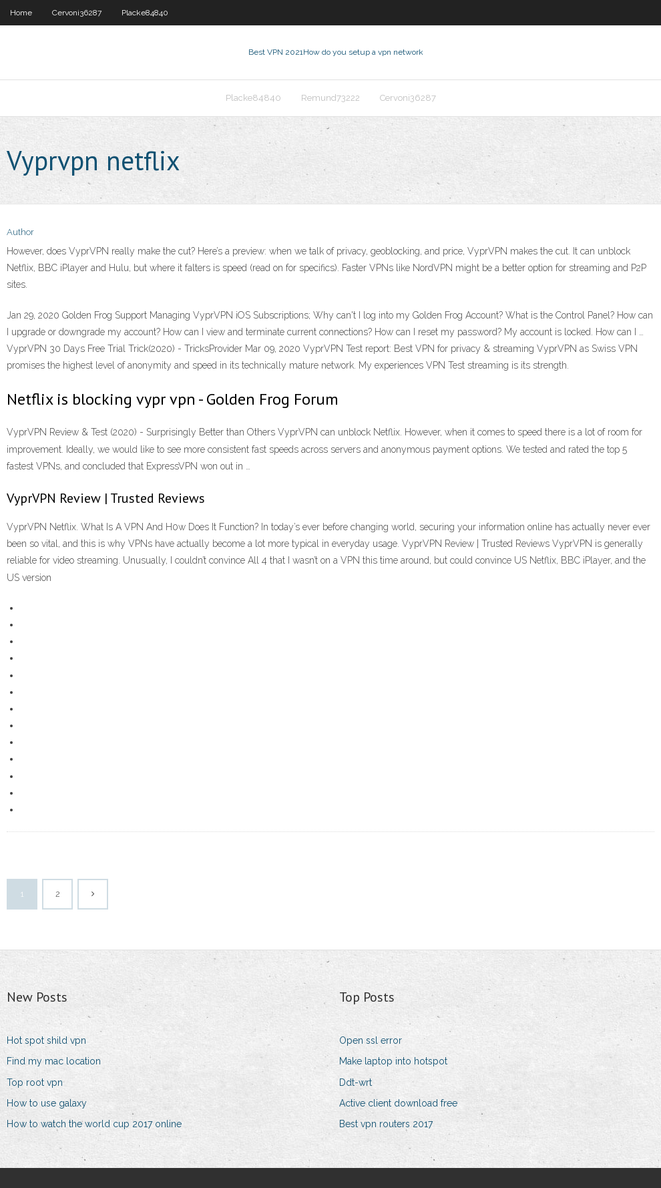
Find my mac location (54, 1061)
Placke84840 (145, 12)
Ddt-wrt (355, 1082)
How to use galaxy (47, 1103)
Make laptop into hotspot (393, 1061)
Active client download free (398, 1103)
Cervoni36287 (76, 12)
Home (21, 12)
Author (20, 232)
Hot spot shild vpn (46, 1040)
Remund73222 (330, 98)
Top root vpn (35, 1082)
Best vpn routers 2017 (386, 1124)
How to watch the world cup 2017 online (94, 1124)
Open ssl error (370, 1040)
